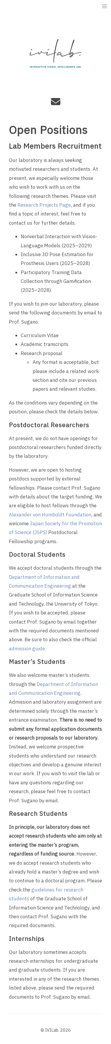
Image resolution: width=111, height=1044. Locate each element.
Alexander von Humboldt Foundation (50, 514)
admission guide (27, 648)
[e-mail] (55, 103)
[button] (104, 6)
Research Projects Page (44, 205)
